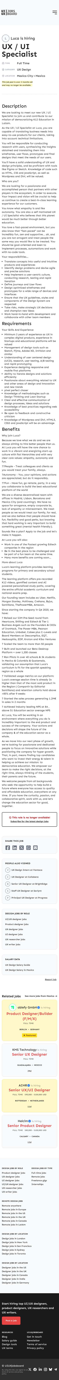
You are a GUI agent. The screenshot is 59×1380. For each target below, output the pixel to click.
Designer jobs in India (13, 1279)
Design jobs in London (13, 1238)
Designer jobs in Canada (15, 1275)
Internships (37, 1184)
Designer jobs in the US (14, 1267)
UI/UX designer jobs (16, 919)
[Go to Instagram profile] (45, 1369)
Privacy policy (35, 1348)
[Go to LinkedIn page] (40, 1369)
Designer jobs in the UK (14, 1271)
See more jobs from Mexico (39, 996)
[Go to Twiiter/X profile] (29, 1369)
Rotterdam (21, 1101)
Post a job (11, 1320)
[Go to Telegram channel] (55, 1369)
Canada (35, 1136)
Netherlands (37, 1101)
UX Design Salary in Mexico (19, 970)
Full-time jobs (38, 1173)
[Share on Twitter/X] (21, 847)
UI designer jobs (14, 934)
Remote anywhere (11, 1205)
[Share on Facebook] (7, 847)
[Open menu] (55, 12)
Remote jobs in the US (13, 1213)
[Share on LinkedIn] (14, 847)
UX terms (7, 1348)
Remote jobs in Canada (14, 1221)
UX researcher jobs (15, 939)
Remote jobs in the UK (13, 1217)
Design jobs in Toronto (14, 1253)
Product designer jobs (16, 924)
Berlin (23, 1029)
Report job (50, 979)
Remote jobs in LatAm (14, 1224)
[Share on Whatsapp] (28, 847)
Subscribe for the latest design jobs (29, 821)
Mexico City (25, 76)
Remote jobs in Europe (14, 1209)
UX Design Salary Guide (17, 965)
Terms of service (37, 1344)
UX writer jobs (12, 944)
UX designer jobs (14, 929)
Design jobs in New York (15, 1242)
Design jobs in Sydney (13, 1250)
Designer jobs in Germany (15, 1282)
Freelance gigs (39, 1180)
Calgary (24, 1136)
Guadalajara (24, 1065)
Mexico (40, 76)
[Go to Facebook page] (35, 1369)
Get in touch (34, 1336)
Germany (34, 1029)
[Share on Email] (35, 847)
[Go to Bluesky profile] (50, 1369)
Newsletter (33, 1340)
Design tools (9, 1344)
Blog (4, 1336)
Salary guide (9, 1340)
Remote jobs (38, 1176)
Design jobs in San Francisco (17, 1246)
